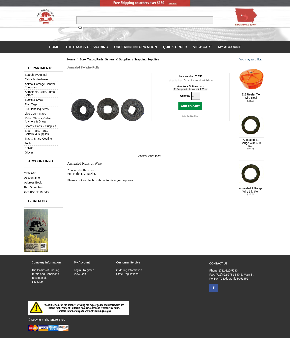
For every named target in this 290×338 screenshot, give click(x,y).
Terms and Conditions (45, 274)
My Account (229, 47)
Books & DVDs (34, 99)
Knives (29, 147)
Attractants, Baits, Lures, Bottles (40, 93)
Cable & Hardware (36, 79)
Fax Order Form (34, 187)
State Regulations (127, 274)
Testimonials (39, 277)
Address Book (33, 182)
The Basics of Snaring (86, 47)
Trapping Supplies (147, 59)
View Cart (202, 47)
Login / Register (84, 270)
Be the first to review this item (198, 80)
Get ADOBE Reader (36, 192)
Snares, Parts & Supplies (40, 126)
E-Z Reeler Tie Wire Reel (251, 96)
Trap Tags (31, 104)
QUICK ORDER (175, 47)
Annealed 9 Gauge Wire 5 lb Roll (251, 190)
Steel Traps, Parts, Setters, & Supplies (37, 132)
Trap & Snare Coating (38, 138)
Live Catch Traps (35, 113)
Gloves (29, 152)
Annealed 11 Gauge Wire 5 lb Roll (250, 143)
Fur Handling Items (37, 109)
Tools (28, 143)
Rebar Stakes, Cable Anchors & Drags (38, 120)
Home (54, 47)
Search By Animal (36, 74)
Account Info (32, 177)
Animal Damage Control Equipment (40, 85)
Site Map (37, 281)
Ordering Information (136, 47)
